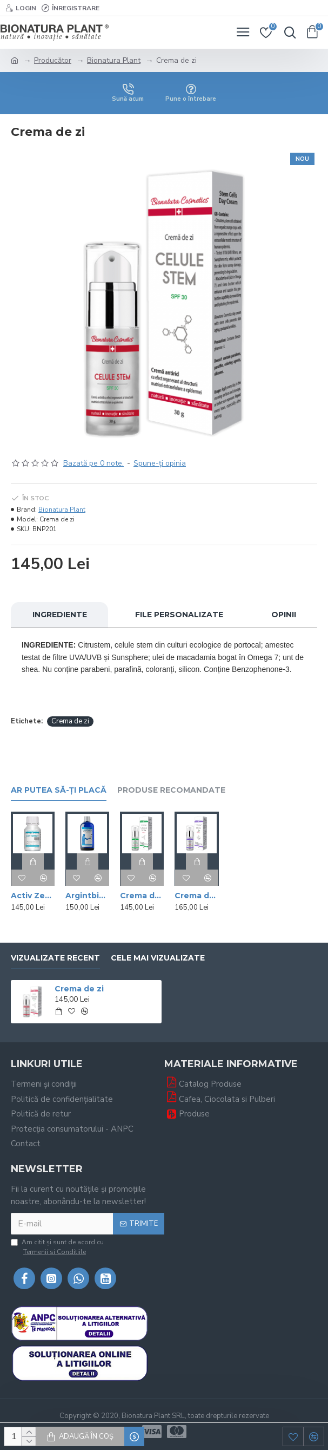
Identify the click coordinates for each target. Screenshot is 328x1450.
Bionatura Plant (113, 60)
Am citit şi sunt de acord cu (57, 1247)
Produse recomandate (171, 790)
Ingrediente (59, 614)
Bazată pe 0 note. (93, 463)
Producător (52, 60)
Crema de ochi (196, 895)
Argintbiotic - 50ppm (87, 895)
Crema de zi (70, 721)
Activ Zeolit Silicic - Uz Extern (33, 895)
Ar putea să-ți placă (58, 790)
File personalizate (179, 614)
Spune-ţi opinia (159, 463)
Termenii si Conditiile (54, 1251)
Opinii (283, 614)
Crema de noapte (142, 895)
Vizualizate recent (55, 958)
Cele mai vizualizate (158, 958)
